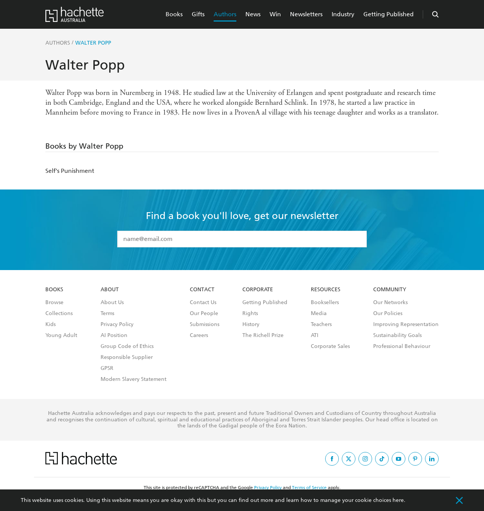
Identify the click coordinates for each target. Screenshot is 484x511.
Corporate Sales (330, 346)
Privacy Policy (117, 324)
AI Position (114, 335)
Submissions (204, 324)
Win (275, 14)
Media (319, 313)
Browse (54, 302)
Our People (204, 313)
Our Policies (387, 313)
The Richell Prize (263, 335)
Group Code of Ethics (127, 346)
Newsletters (306, 14)
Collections (59, 313)
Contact (202, 289)
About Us (112, 302)
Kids (50, 324)
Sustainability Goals (397, 335)
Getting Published (388, 14)
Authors (225, 14)
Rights (250, 313)
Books (174, 14)
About (110, 289)
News (253, 14)
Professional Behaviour (401, 346)
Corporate (257, 289)
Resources (325, 289)
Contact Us (203, 302)
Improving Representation (406, 324)
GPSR (107, 368)
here (398, 500)
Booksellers (325, 302)
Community (389, 289)
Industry (343, 14)
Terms (107, 313)
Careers (199, 335)
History (250, 324)
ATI (314, 335)
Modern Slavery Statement (133, 379)
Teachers (321, 324)
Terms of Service (309, 487)
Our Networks (390, 302)
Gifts (198, 14)
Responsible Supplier (127, 357)
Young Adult (61, 335)
